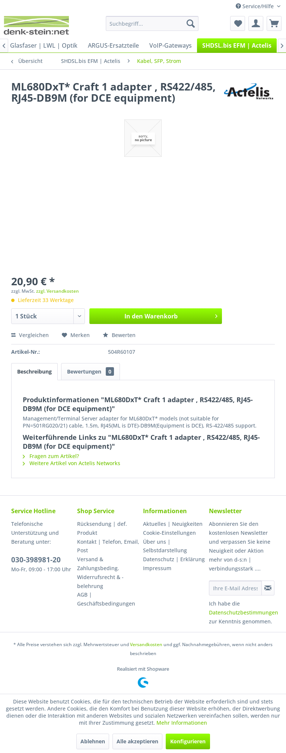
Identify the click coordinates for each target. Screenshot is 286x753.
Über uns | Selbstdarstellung (165, 546)
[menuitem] (152, 23)
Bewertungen (90, 371)
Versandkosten (146, 644)
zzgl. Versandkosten (57, 291)
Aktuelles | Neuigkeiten (173, 523)
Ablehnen (92, 741)
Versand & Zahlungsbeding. (98, 564)
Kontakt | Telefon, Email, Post (108, 546)
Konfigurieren (188, 741)
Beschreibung (34, 371)
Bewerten (119, 335)
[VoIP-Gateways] (170, 45)
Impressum (157, 568)
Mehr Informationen (181, 722)
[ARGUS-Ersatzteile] (113, 45)
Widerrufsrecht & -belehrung (100, 582)
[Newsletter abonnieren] (267, 588)
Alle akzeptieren (137, 741)
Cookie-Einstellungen (169, 532)
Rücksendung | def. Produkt (102, 528)
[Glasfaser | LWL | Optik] (44, 45)
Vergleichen (30, 335)
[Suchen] (190, 23)
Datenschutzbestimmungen (243, 612)
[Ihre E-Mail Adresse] (235, 588)
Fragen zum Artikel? (51, 456)
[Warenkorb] (274, 23)
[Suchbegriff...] (152, 23)
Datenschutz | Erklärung (174, 559)
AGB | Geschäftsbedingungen (106, 599)
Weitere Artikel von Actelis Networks (71, 463)
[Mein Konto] (255, 23)
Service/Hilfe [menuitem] (255, 6)
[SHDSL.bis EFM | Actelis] (237, 45)
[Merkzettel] (237, 23)
